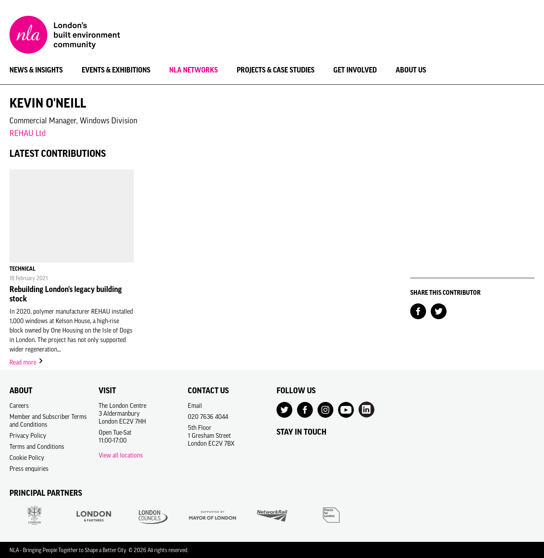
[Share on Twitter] (439, 310)
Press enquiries (29, 468)
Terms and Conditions (36, 446)
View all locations (121, 455)
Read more (26, 362)
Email (195, 405)
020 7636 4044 (208, 416)
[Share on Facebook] (418, 310)
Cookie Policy (26, 457)
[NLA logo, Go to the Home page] (64, 36)
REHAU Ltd (27, 133)
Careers (19, 405)
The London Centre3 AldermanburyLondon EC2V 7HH (122, 413)
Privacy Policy (27, 435)
